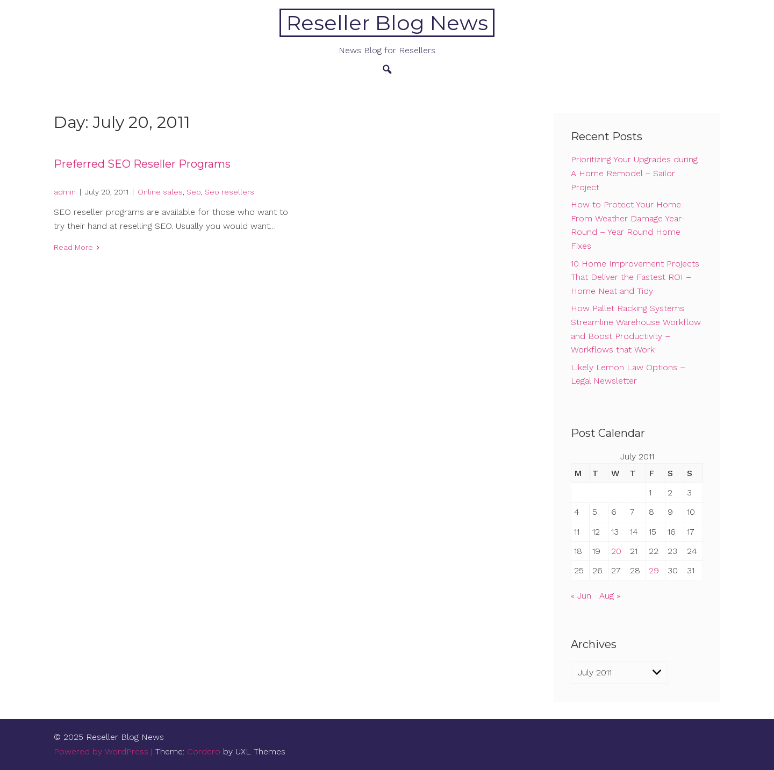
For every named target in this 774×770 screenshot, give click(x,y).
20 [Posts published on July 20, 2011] (616, 551)
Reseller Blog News (387, 22)
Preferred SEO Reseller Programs (142, 163)
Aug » (609, 596)
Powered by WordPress (101, 751)
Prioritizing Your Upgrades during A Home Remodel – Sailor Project (634, 173)
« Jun (581, 596)
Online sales (160, 192)
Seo (194, 192)
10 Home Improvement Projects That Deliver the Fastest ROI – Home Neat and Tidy (635, 277)
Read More (73, 247)
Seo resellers (229, 192)
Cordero (203, 751)
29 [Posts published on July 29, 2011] (654, 570)
